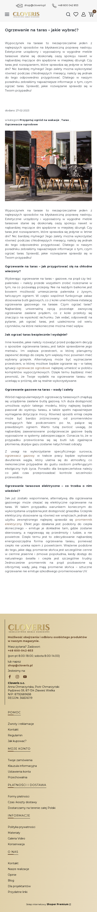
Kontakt (13, 729)
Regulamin (15, 735)
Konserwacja (16, 844)
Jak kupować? (17, 741)
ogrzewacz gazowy (19, 455)
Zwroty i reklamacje (21, 724)
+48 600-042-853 (20, 650)
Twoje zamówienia (20, 760)
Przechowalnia (17, 777)
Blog (11, 880)
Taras (65, 119)
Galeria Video (16, 838)
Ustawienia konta (19, 771)
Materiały (14, 832)
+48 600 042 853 (68, 5)
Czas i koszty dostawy (22, 802)
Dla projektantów (19, 886)
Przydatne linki (17, 892)
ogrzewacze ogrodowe (33, 368)
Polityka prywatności (21, 827)
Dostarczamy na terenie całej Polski (31, 808)
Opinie (12, 874)
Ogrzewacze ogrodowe (21, 124)
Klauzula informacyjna (22, 766)
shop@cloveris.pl (35, 5)
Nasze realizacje (18, 869)
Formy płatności (18, 796)
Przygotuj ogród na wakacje (39, 119)
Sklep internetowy (47, 904)
